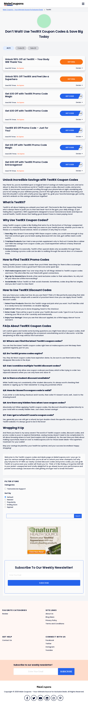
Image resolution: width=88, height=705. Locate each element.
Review (5, 614)
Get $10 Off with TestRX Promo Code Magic (26, 95)
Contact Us (7, 640)
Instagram (50, 647)
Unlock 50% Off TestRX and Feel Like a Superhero (27, 78)
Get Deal (71, 62)
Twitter (48, 643)
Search (77, 516)
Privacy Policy (51, 620)
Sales (33, 48)
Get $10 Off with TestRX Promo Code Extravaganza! (26, 163)
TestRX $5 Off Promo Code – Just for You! (26, 129)
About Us (49, 614)
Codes (21, 48)
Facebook (50, 640)
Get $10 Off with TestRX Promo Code (26, 110)
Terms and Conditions (55, 624)
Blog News (50, 617)
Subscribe (44, 583)
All (9, 48)
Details (78, 68)
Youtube (49, 650)
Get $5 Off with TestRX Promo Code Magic (26, 146)
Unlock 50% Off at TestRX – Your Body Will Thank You (27, 61)
